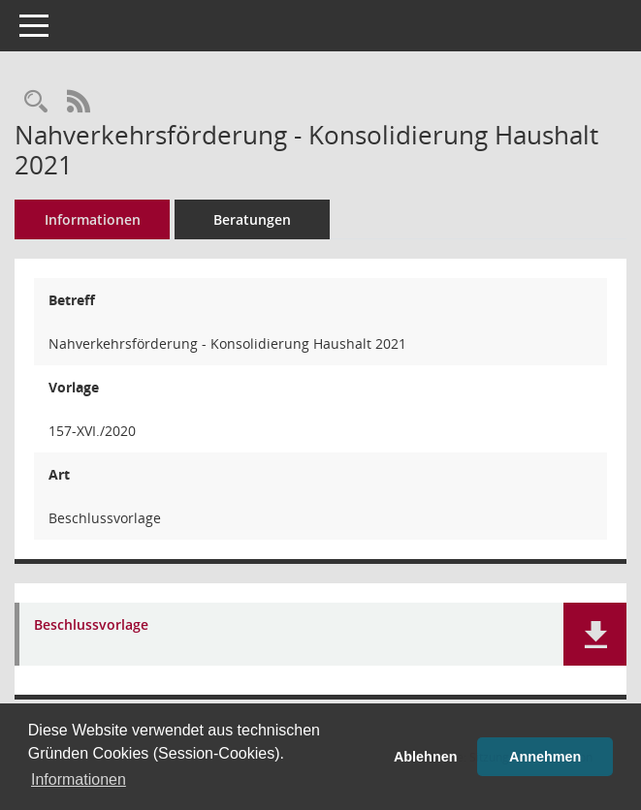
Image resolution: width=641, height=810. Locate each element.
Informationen (93, 219)
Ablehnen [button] (426, 756)
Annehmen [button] (545, 756)
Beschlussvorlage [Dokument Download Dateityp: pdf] (91, 625)
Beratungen (252, 219)
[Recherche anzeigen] (36, 102)
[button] (594, 634)
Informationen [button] (78, 779)
